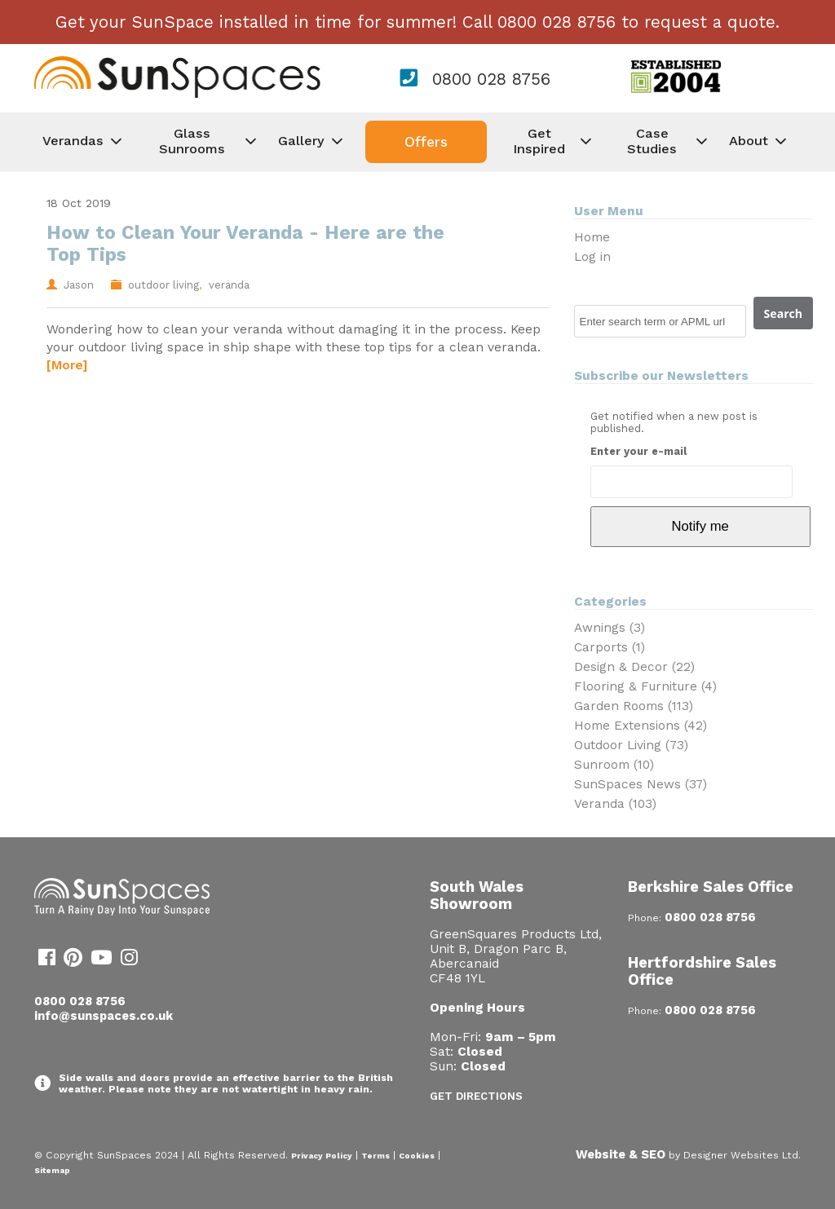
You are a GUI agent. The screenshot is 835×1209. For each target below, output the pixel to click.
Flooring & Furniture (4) (645, 686)
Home (592, 237)
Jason (79, 285)
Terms (375, 1155)
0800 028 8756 (491, 79)
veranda (229, 285)
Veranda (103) (615, 803)
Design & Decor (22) (634, 667)
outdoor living (163, 285)
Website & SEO (620, 1154)
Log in (592, 256)
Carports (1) (609, 647)
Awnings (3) (609, 627)
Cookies (417, 1155)
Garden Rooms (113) (633, 706)
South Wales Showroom (477, 895)
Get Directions (476, 1096)
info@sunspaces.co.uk (103, 1015)
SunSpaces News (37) (640, 784)
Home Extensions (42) (640, 725)
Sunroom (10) (614, 764)
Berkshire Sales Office (710, 886)
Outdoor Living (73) (631, 745)
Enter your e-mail (638, 451)
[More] (66, 365)
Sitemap (52, 1170)
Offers (426, 142)
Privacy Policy (321, 1155)
